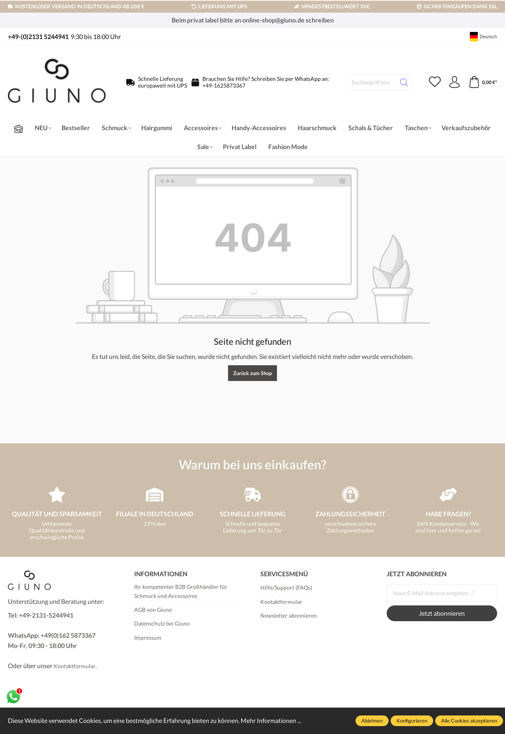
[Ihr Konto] (454, 82)
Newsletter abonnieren (288, 615)
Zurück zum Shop (252, 373)
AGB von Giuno (153, 609)
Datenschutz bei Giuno (162, 623)
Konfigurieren (412, 720)
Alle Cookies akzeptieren (469, 720)
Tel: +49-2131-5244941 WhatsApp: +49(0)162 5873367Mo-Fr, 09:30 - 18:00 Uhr (51, 630)
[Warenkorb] (482, 82)
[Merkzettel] (435, 82)
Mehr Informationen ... (271, 720)
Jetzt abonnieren (442, 613)
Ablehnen (372, 720)
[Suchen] (404, 82)
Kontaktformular (74, 666)
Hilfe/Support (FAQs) (286, 587)
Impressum (147, 637)
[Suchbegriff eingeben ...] (370, 82)
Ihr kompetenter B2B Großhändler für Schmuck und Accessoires (180, 591)
